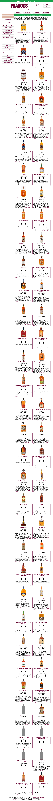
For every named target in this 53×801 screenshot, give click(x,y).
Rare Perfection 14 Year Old (23, 645)
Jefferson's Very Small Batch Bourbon (41, 362)
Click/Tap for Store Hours (39, 5)
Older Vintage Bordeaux (8, 23)
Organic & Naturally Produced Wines (8, 33)
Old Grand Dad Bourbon (23, 315)
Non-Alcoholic (8, 47)
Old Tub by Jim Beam (23, 737)
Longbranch (42, 527)
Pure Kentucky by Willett (41, 760)
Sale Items (8, 51)
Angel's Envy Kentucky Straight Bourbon (41, 221)
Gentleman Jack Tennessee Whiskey (23, 32)
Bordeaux (8, 21)
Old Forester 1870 (41, 32)
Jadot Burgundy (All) (8, 25)
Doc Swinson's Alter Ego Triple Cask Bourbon (41, 691)
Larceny (41, 715)
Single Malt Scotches (8, 37)
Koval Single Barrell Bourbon (41, 551)
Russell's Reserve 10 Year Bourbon (41, 339)
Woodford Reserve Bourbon (23, 338)
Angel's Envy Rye (23, 220)
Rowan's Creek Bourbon (42, 315)
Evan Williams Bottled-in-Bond (23, 668)
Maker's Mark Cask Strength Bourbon (23, 575)
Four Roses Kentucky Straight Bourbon (41, 575)
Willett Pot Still (23, 527)
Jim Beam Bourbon (41, 243)
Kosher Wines (8, 45)
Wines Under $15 (8, 62)
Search (8, 14)
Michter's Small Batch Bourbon (41, 433)
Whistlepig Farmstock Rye (41, 622)
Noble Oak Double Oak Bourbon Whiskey (42, 291)
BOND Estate (8, 19)
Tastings (37, 12)
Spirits (8, 35)
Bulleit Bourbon (23, 174)
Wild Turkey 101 (23, 243)
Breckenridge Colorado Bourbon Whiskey (41, 457)
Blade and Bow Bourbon (23, 290)
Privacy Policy (16, 799)
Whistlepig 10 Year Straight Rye (42, 80)
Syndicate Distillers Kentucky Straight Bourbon (23, 784)
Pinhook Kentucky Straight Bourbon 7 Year (41, 738)
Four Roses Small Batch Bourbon (41, 267)
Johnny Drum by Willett (23, 715)
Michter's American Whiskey (23, 151)
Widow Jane (23, 267)
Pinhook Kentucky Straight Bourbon (41, 598)
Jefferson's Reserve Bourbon (23, 198)
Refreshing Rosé (8, 30)
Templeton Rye (41, 127)
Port (8, 55)
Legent (41, 504)
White (8, 54)
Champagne (8, 57)
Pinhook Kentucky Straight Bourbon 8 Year (23, 761)
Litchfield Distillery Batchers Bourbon (41, 57)
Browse (8, 17)
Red (11, 52)
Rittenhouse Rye (41, 151)
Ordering (18, 12)
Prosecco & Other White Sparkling (8, 60)
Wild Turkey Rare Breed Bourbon (41, 409)
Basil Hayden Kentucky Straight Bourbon (23, 386)
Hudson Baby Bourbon (23, 80)
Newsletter (46, 12)
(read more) (26, 66)
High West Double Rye (41, 480)
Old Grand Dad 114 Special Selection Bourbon (41, 105)
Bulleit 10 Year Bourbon (23, 456)
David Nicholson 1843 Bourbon (41, 174)
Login (47, 4)
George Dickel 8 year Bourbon (41, 668)
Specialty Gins (8, 43)
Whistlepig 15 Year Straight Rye (23, 56)
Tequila (8, 39)
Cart (47, 6)
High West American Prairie (23, 104)
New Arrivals (8, 49)
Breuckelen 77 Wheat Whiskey (23, 127)
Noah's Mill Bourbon (23, 361)
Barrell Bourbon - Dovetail (23, 598)
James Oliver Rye (23, 551)
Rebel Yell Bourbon (41, 198)
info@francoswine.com (38, 797)
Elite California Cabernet (8, 28)
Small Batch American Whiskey (8, 41)
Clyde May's (42, 645)
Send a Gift (27, 12)
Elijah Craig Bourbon (23, 480)
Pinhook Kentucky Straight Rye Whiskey (23, 623)
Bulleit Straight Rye (41, 385)
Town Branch (23, 504)
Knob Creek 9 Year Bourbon (23, 433)
